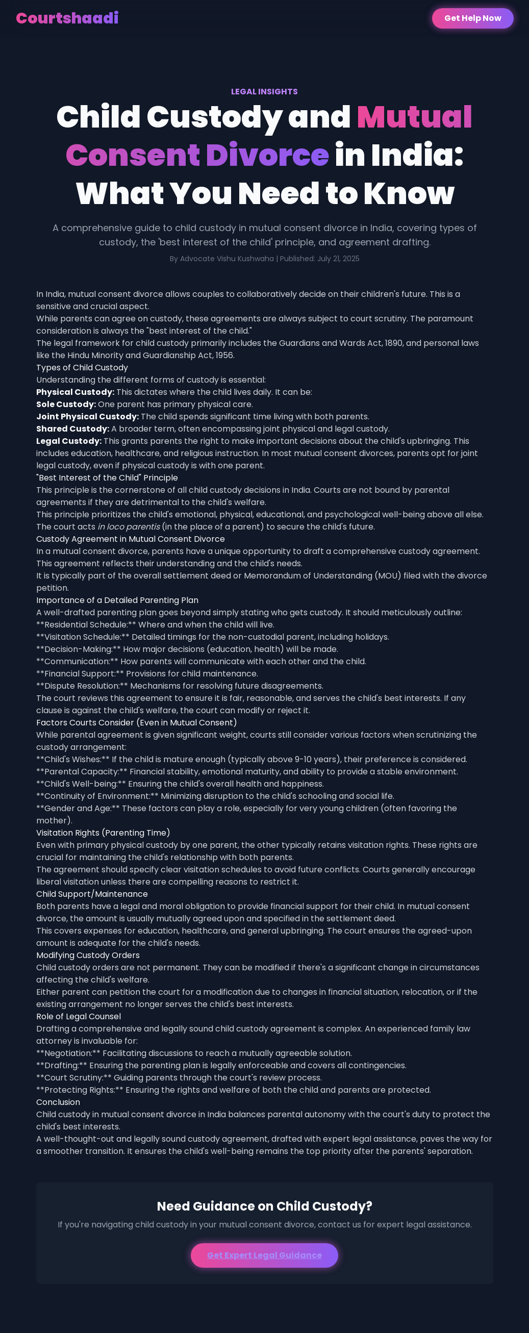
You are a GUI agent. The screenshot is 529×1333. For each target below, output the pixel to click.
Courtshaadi (67, 18)
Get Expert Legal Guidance (264, 1255)
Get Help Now (472, 18)
